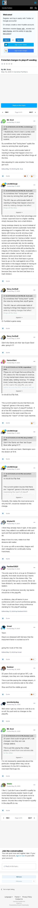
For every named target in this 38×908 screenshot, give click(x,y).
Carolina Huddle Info (19, 901)
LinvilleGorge (28, 127)
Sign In (7, 40)
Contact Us (19, 899)
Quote (8, 176)
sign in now (20, 856)
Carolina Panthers (21, 72)
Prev (6, 112)
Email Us (19, 903)
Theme (17, 897)
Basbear (27, 736)
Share (19, 876)
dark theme (7, 31)
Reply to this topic (19, 105)
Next (31, 112)
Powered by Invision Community (19, 905)
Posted (13, 122)
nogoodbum (27, 367)
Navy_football (28, 437)
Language (9, 897)
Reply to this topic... (11, 866)
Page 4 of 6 (19, 112)
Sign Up (19, 40)
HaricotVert (27, 474)
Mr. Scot (7, 69)
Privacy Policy (27, 897)
